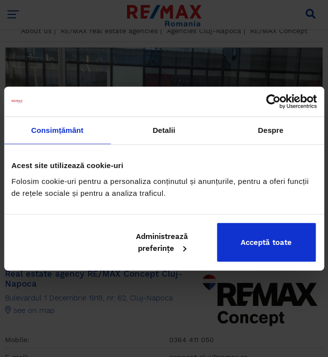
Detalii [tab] (164, 130)
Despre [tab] (270, 130)
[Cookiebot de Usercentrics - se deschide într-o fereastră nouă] (273, 101)
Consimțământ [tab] (57, 130)
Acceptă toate (266, 242)
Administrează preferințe (162, 242)
